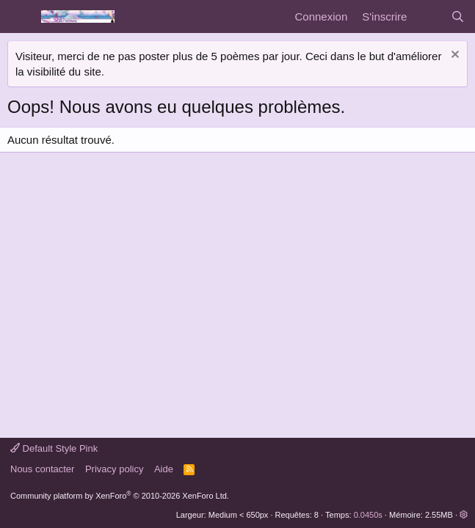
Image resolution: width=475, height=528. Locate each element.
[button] (464, 514)
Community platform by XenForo (119, 495)
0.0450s (368, 514)
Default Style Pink (54, 448)
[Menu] (20, 17)
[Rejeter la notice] (453, 56)
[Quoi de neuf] (428, 16)
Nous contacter (42, 468)
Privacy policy (114, 468)
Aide (163, 468)
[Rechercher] (457, 16)
